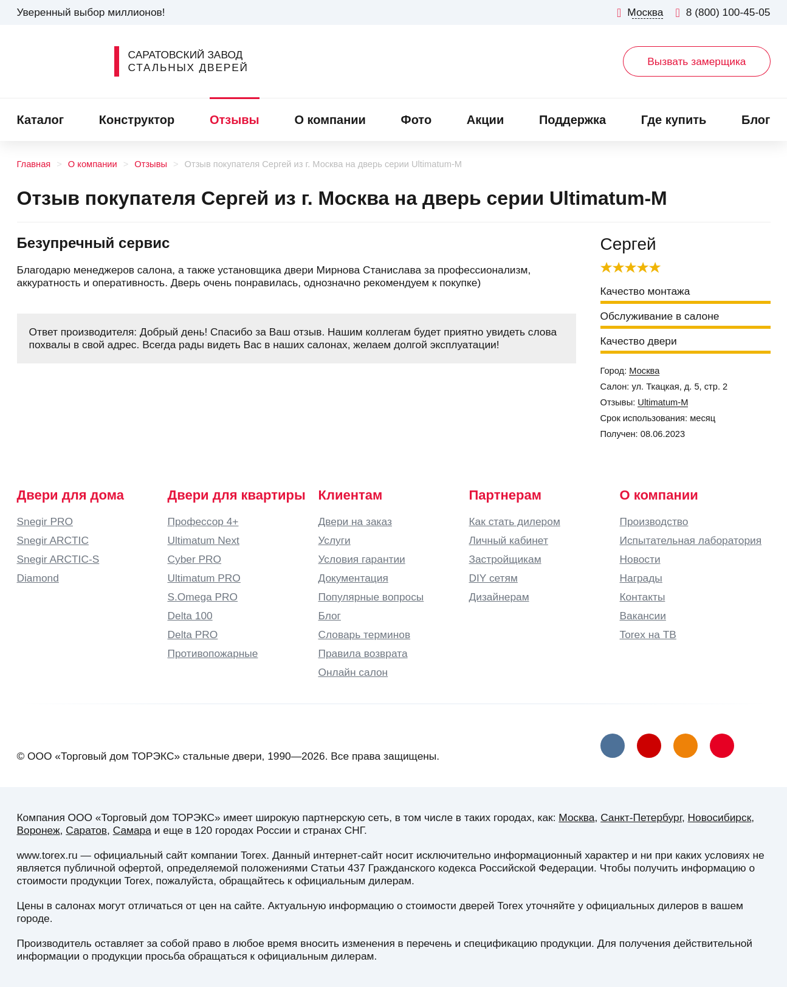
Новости (640, 559)
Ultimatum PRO (204, 578)
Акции (485, 119)
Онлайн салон (353, 672)
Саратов (86, 830)
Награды (641, 578)
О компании (329, 119)
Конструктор (136, 119)
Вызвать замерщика (696, 61)
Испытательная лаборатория (691, 540)
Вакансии (643, 616)
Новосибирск (720, 817)
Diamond (38, 578)
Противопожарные (213, 653)
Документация (353, 578)
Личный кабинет (508, 540)
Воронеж (38, 830)
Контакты (642, 597)
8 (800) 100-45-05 (722, 12)
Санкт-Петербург (641, 817)
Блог (755, 119)
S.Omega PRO (203, 597)
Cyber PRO (195, 559)
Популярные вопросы (371, 597)
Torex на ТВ (648, 634)
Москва (644, 371)
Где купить (674, 119)
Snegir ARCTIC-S (58, 559)
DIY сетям (493, 578)
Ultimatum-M (663, 402)
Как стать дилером (514, 521)
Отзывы (234, 119)
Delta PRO (193, 634)
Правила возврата (363, 653)
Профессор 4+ (203, 521)
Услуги (334, 540)
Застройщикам (505, 559)
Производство (654, 521)
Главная (34, 164)
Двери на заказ (355, 521)
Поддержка (572, 119)
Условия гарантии (361, 559)
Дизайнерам (499, 597)
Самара (132, 830)
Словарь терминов (364, 634)
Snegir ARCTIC (53, 540)
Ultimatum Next (203, 540)
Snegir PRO (45, 521)
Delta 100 (190, 616)
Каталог (40, 119)
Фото (416, 119)
